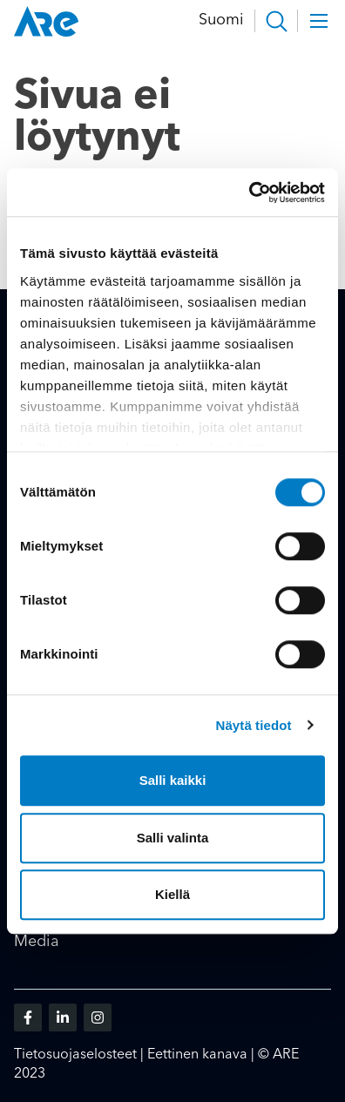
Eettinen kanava (197, 1055)
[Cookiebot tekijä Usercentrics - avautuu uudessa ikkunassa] (248, 192)
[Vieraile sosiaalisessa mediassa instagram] (98, 1017)
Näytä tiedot (254, 725)
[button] (276, 20)
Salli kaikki (172, 780)
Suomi (221, 20)
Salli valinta (173, 837)
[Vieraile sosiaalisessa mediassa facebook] (28, 1017)
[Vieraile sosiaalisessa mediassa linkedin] (63, 1017)
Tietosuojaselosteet (75, 1055)
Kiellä (172, 894)
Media (36, 942)
